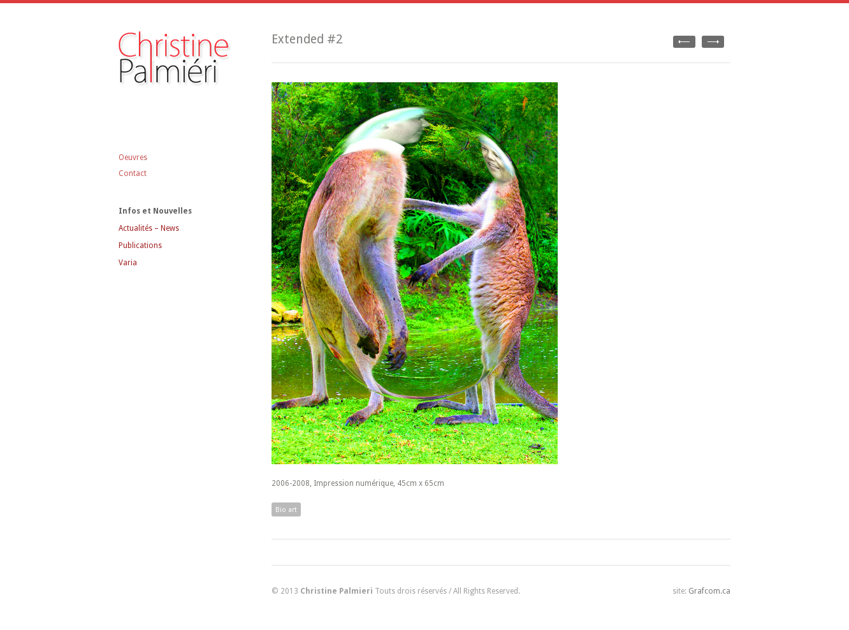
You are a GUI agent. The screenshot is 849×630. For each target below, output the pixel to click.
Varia (128, 262)
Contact (133, 173)
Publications (140, 245)
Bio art (286, 510)
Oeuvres (133, 157)
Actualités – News (149, 228)
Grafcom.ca (709, 591)
